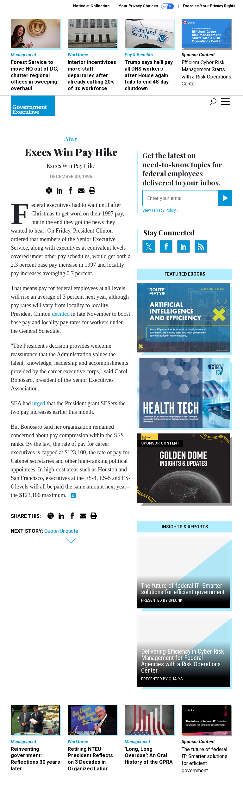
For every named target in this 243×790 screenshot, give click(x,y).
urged (38, 403)
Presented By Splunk (161, 600)
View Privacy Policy (160, 210)
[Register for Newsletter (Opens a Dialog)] (225, 198)
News (71, 138)
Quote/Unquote (61, 531)
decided (61, 314)
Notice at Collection (91, 6)
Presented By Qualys (162, 679)
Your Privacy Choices (146, 6)
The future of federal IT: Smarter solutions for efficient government (183, 589)
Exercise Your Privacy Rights (209, 6)
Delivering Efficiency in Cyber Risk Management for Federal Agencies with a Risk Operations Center (182, 661)
